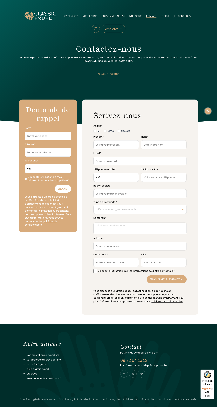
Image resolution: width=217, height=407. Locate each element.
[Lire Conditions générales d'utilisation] (78, 399)
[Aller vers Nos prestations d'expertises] (66, 355)
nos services (70, 16)
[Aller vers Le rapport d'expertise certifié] (66, 360)
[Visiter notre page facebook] (124, 374)
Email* (97, 153)
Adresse (98, 238)
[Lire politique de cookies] (185, 399)
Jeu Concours (182, 16)
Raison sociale (101, 185)
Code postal (100, 254)
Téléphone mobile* (104, 169)
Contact (114, 73)
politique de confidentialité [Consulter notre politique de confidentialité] (41, 223)
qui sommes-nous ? (113, 16)
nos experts (89, 16)
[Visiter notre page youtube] (141, 374)
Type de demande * (105, 202)
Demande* (99, 217)
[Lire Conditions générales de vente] (38, 399)
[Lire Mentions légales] (110, 399)
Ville (143, 254)
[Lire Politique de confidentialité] (139, 399)
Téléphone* (31, 160)
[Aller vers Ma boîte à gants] (66, 364)
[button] (124, 374)
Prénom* (30, 144)
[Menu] (212, 371)
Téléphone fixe (149, 169)
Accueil (102, 73)
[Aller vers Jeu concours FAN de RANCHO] (66, 378)
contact (151, 16)
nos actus (135, 16)
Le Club (165, 16)
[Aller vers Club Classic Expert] (66, 369)
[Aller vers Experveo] (66, 374)
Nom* (28, 128)
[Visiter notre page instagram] (133, 374)
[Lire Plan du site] (164, 399)
